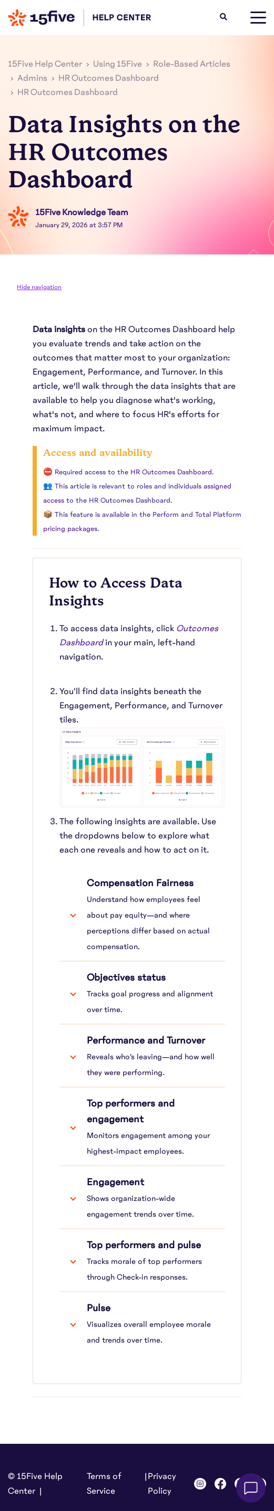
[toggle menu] (258, 18)
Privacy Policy (162, 1483)
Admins (32, 78)
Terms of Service (104, 1483)
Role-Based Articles (191, 64)
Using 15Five (117, 64)
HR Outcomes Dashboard (108, 78)
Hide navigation (39, 287)
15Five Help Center (45, 64)
